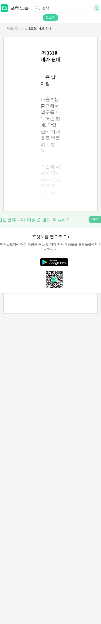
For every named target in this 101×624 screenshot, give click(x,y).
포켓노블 (15, 8)
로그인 (50, 17)
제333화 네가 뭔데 (38, 28)
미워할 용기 (12, 28)
